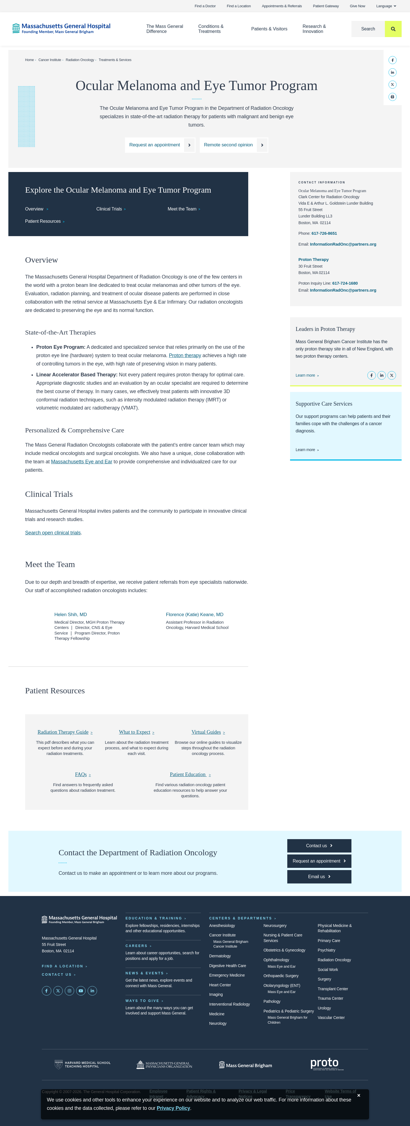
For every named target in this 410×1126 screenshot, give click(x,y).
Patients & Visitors (269, 28)
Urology (324, 1008)
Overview (35, 209)
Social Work (328, 969)
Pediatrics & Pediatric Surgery (289, 1011)
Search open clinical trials (53, 533)
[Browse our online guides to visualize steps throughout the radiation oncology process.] (208, 732)
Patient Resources (43, 221)
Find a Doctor (205, 6)
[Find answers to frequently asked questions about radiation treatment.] (83, 775)
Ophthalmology (276, 960)
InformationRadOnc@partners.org (343, 244)
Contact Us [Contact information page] (57, 975)
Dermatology (220, 956)
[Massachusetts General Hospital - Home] (79, 920)
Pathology (272, 1001)
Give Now (357, 6)
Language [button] (386, 6)
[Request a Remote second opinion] (234, 145)
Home (29, 60)
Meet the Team (182, 209)
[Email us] (319, 876)
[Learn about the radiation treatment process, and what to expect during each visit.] (136, 732)
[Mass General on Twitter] (58, 991)
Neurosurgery (275, 925)
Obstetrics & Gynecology (284, 950)
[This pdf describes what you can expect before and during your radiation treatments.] (65, 732)
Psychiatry (326, 950)
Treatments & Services (115, 60)
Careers (137, 946)
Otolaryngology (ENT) (282, 985)
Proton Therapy (313, 259)
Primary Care (329, 940)
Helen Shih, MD (70, 614)
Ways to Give (143, 1001)
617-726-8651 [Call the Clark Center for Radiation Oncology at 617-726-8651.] (324, 233)
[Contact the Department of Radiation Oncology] (319, 846)
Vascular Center (331, 1017)
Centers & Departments (240, 918)
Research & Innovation (314, 29)
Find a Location (239, 6)
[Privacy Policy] (173, 1108)
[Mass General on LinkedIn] (92, 991)
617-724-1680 (345, 283)
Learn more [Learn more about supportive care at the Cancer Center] (305, 449)
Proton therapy (185, 355)
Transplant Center (333, 989)
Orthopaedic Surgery (281, 976)
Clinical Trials (109, 209)
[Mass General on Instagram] (69, 991)
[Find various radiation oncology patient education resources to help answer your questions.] (190, 775)
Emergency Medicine (227, 975)
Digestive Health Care (227, 965)
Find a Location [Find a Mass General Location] (62, 966)
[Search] (376, 29)
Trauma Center (330, 998)
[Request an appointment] (319, 861)
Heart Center (220, 985)
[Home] (71, 28)
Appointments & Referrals (282, 6)
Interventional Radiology (229, 1004)
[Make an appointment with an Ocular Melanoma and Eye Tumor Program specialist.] (160, 145)
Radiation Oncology (80, 60)
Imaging (216, 994)
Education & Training (154, 918)
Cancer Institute (49, 60)
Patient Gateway (326, 6)
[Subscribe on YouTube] (81, 991)
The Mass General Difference (164, 29)
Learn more (305, 375)
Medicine (217, 1014)
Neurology (217, 1023)
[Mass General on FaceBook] (46, 991)
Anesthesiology (222, 925)
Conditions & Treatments (211, 29)
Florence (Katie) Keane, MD (194, 614)
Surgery (324, 979)
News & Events (145, 973)
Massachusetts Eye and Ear (81, 461)
